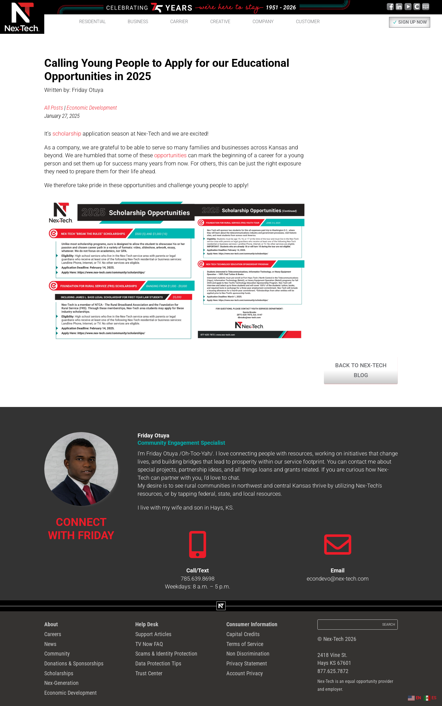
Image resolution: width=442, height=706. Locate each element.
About (51, 624)
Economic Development (92, 107)
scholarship (66, 133)
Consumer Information (251, 624)
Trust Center (148, 673)
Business (138, 21)
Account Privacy (244, 673)
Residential (92, 21)
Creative (220, 21)
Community (57, 653)
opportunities (170, 155)
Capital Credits (243, 634)
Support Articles (153, 634)
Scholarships (58, 673)
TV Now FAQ (149, 644)
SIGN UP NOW (412, 22)
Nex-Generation (61, 683)
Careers (52, 634)
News (50, 644)
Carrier (179, 21)
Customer (308, 21)
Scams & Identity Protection (166, 653)
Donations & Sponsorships (73, 663)
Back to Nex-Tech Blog (360, 370)
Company (263, 21)
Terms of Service (244, 644)
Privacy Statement (246, 663)
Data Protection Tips (158, 663)
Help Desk (146, 624)
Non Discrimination (247, 653)
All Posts (53, 107)
